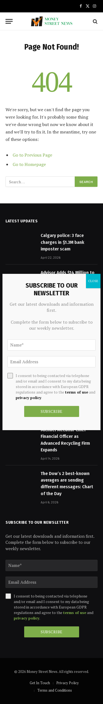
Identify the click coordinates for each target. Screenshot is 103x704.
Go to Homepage (29, 164)
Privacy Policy (67, 682)
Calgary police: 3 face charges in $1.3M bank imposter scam (62, 242)
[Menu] (9, 21)
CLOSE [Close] (93, 281)
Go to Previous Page (32, 155)
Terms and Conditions (54, 690)
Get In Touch (40, 682)
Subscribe (52, 631)
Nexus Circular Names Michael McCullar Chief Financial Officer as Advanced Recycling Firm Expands (65, 436)
